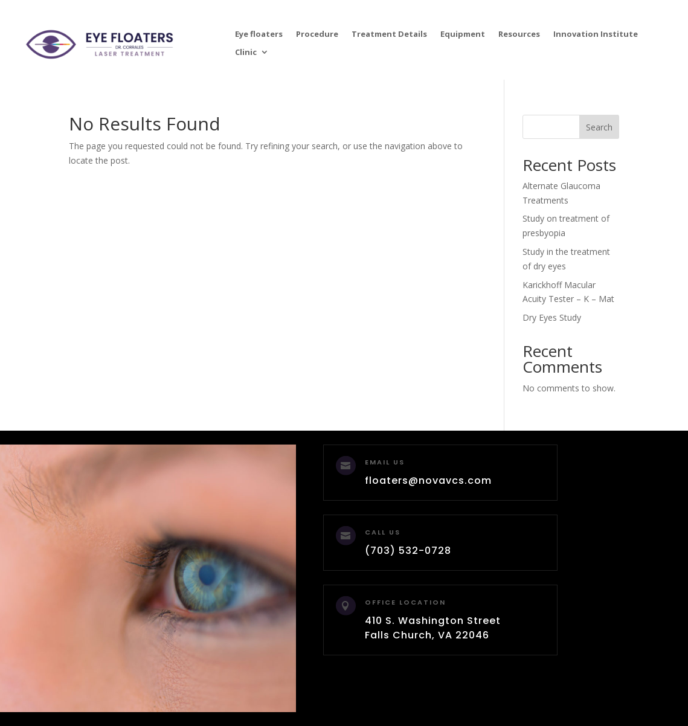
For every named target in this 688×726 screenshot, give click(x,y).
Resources (519, 34)
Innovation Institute (595, 34)
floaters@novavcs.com (428, 480)
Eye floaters (259, 34)
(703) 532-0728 (408, 550)
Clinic (246, 52)
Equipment (462, 34)
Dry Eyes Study (551, 317)
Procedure (317, 34)
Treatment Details (389, 34)
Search (599, 127)
